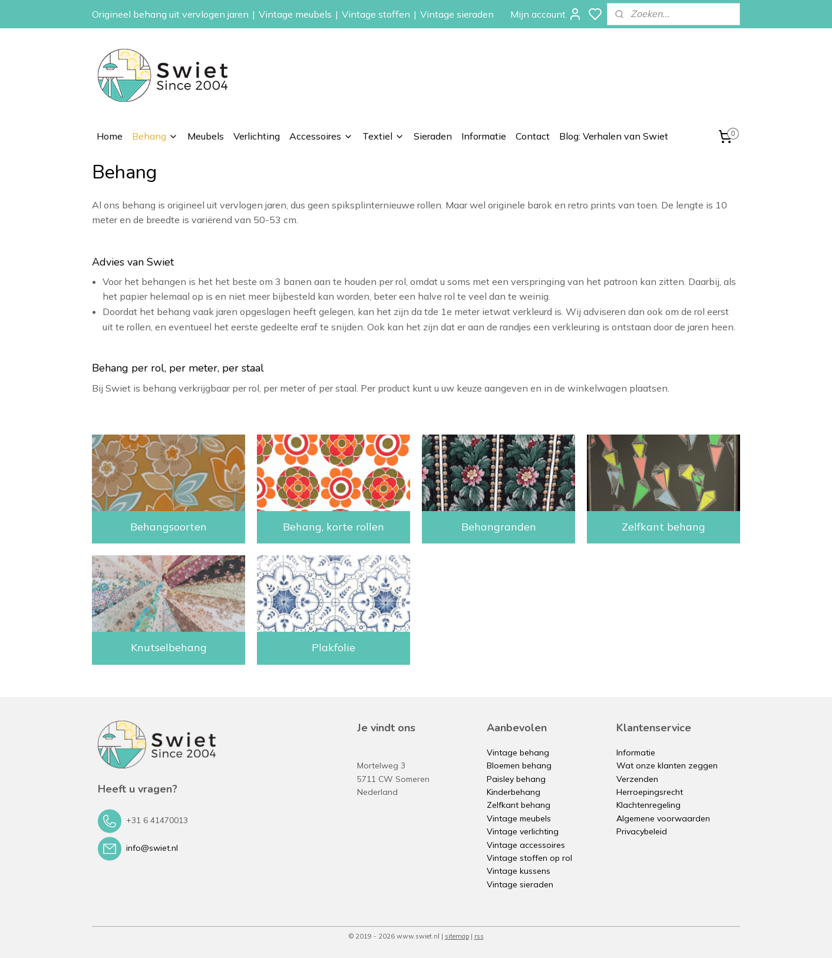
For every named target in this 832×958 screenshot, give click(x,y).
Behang (155, 136)
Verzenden (637, 779)
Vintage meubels (295, 14)
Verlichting (256, 136)
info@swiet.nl (152, 848)
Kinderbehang (513, 792)
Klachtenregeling (648, 805)
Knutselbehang (169, 647)
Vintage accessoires (526, 845)
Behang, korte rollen (333, 526)
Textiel (383, 136)
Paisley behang (516, 779)
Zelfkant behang (663, 526)
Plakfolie (333, 647)
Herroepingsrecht (649, 792)
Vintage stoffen (376, 14)
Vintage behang (518, 752)
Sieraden (433, 136)
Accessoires (321, 136)
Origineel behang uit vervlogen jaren (170, 14)
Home (110, 136)
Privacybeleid (641, 831)
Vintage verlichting (523, 831)
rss (479, 936)
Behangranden (498, 526)
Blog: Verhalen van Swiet (613, 136)
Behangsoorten (168, 526)
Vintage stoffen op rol (529, 858)
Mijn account (546, 14)
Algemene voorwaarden (663, 818)
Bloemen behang (519, 765)
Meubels (205, 136)
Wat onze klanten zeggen (667, 765)
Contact (533, 136)
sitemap (457, 936)
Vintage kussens (518, 871)
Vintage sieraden (457, 14)
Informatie (483, 136)
